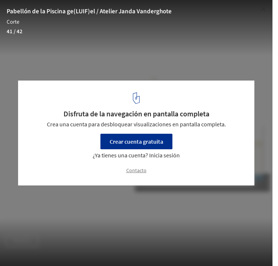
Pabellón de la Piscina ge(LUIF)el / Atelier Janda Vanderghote (89, 11)
